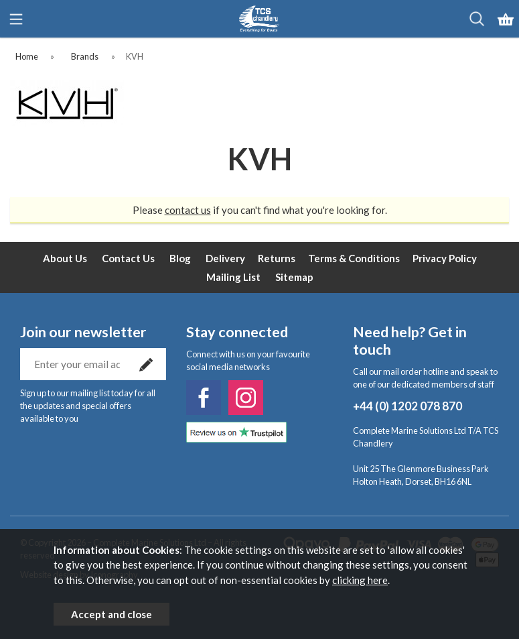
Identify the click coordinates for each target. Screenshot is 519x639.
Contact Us (128, 258)
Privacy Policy (445, 258)
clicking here (360, 580)
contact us (188, 210)
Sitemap (294, 277)
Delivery (225, 258)
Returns (276, 258)
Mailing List (233, 277)
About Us (65, 258)
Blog (180, 258)
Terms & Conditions (354, 258)
